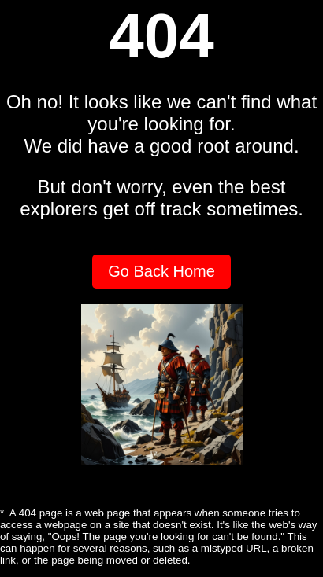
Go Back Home (161, 271)
